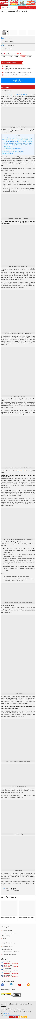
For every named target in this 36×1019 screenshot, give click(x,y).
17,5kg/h (29, 56)
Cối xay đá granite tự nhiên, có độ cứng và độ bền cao (18, 141)
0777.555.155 (15, 969)
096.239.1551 (15, 973)
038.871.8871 (7, 976)
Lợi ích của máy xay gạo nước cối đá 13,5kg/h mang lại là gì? (17, 138)
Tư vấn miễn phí (18, 81)
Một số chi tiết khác (9, 150)
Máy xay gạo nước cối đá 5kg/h (8, 917)
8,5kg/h (10, 56)
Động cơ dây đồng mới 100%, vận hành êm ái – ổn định (18, 143)
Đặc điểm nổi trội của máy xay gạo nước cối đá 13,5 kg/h (16, 139)
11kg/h (16, 56)
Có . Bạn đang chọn (11, 53)
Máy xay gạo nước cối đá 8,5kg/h (26, 917)
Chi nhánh (27, 7)
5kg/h (4, 56)
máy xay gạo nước (20, 470)
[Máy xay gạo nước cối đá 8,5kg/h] (27, 908)
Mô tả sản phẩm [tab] (6, 87)
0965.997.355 (7, 969)
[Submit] (16, 7)
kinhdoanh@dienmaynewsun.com (12, 1015)
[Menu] (34, 7)
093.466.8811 (15, 976)
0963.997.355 (7, 966)
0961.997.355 (7, 963)
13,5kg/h (23, 56)
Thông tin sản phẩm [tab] (7, 90)
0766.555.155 (15, 963)
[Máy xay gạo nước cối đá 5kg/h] (9, 908)
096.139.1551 (7, 973)
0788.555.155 (15, 966)
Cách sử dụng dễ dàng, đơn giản (12, 148)
